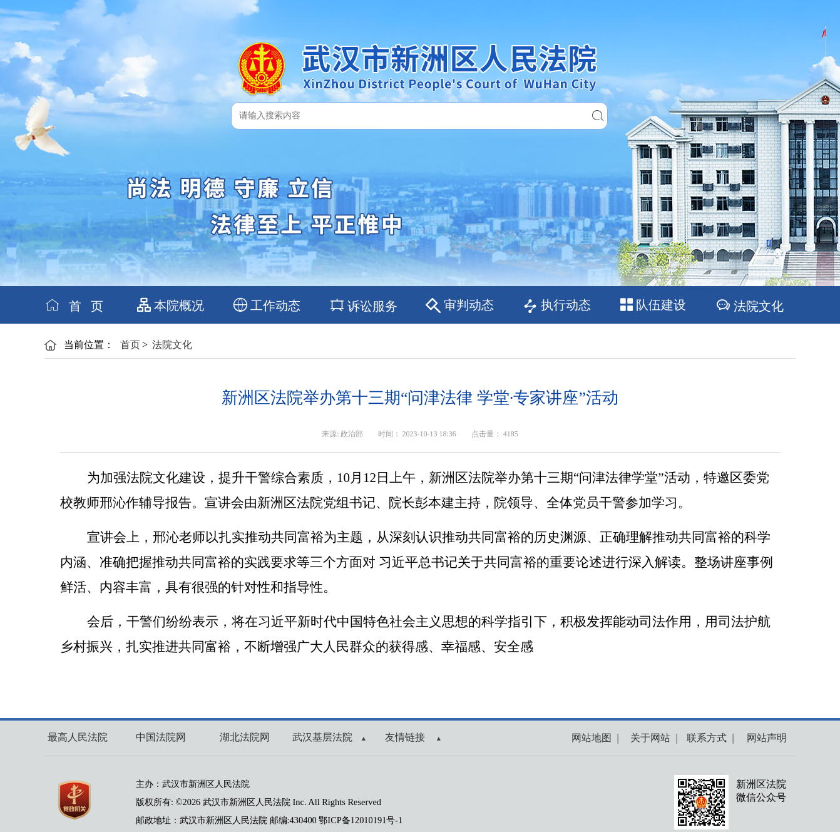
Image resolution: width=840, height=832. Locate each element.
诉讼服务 (363, 305)
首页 (130, 344)
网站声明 (764, 737)
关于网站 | (651, 737)
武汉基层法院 (329, 737)
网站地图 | (594, 737)
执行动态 (557, 306)
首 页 (73, 305)
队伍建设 (653, 305)
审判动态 (460, 305)
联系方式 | (708, 737)
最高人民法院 (78, 737)
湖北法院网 (245, 737)
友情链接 (413, 737)
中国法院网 (161, 737)
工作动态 (266, 305)
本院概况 (170, 305)
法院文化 (749, 305)
